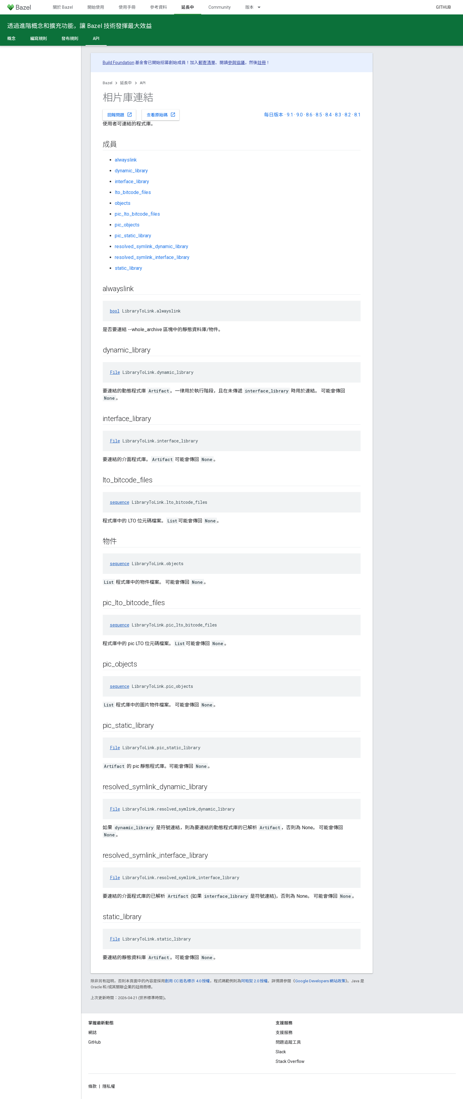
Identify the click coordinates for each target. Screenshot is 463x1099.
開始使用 (95, 7)
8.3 (338, 115)
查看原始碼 (161, 114)
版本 (249, 7)
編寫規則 (38, 38)
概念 (11, 38)
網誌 (92, 1032)
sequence (119, 502)
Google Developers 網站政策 (320, 981)
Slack (281, 1051)
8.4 (328, 115)
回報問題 (120, 114)
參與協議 (236, 62)
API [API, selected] (96, 38)
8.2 (348, 115)
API (142, 83)
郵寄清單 (207, 62)
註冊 (262, 62)
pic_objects (127, 225)
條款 (92, 1086)
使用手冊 (127, 7)
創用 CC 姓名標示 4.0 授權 (187, 981)
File (115, 372)
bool (115, 311)
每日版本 (273, 115)
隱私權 (108, 1086)
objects (122, 203)
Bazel (107, 83)
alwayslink (126, 160)
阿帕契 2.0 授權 (254, 981)
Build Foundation (118, 62)
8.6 (309, 115)
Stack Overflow (290, 1061)
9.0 (299, 115)
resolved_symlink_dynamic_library (151, 246)
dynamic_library (131, 171)
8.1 (357, 115)
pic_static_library (133, 236)
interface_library (132, 181)
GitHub (443, 7)
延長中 (126, 83)
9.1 (290, 115)
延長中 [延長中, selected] (187, 7)
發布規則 (69, 38)
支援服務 (284, 1032)
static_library (128, 268)
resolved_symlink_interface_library (152, 257)
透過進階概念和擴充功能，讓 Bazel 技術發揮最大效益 (79, 25)
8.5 (319, 115)
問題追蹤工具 (288, 1042)
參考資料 (158, 7)
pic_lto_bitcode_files (137, 214)
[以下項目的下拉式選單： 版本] (262, 7)
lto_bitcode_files (133, 192)
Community (219, 7)
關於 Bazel (63, 7)
